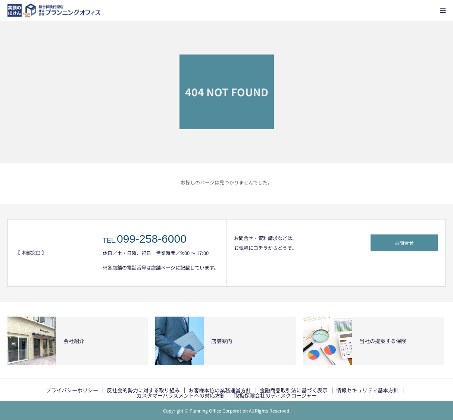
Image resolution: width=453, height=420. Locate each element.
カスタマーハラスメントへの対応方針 (181, 395)
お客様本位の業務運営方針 (219, 390)
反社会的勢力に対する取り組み (143, 390)
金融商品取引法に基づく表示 (294, 390)
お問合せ (404, 242)
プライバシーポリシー (72, 390)
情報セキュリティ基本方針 (367, 390)
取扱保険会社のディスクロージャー (275, 395)
